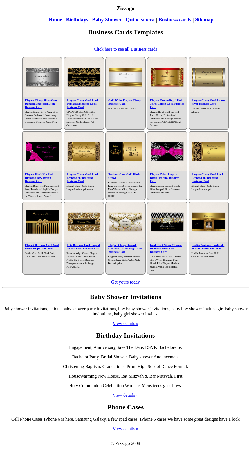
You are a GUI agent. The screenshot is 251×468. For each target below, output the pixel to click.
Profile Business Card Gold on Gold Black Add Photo (208, 247)
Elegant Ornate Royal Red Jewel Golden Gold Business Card (167, 104)
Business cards (174, 20)
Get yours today (125, 282)
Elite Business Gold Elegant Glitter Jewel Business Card (83, 247)
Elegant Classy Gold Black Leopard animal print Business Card (83, 178)
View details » (125, 323)
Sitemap (204, 20)
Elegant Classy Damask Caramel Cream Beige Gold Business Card (125, 248)
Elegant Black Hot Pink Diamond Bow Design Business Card (39, 178)
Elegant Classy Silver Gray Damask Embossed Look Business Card (41, 104)
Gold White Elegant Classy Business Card (124, 102)
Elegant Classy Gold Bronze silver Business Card (208, 102)
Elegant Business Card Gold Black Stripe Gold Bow (42, 247)
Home (55, 20)
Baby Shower (107, 20)
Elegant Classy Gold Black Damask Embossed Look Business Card (83, 104)
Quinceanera (140, 20)
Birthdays (77, 20)
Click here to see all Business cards (125, 49)
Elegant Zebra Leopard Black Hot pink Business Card (164, 178)
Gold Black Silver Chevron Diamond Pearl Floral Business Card (166, 248)
